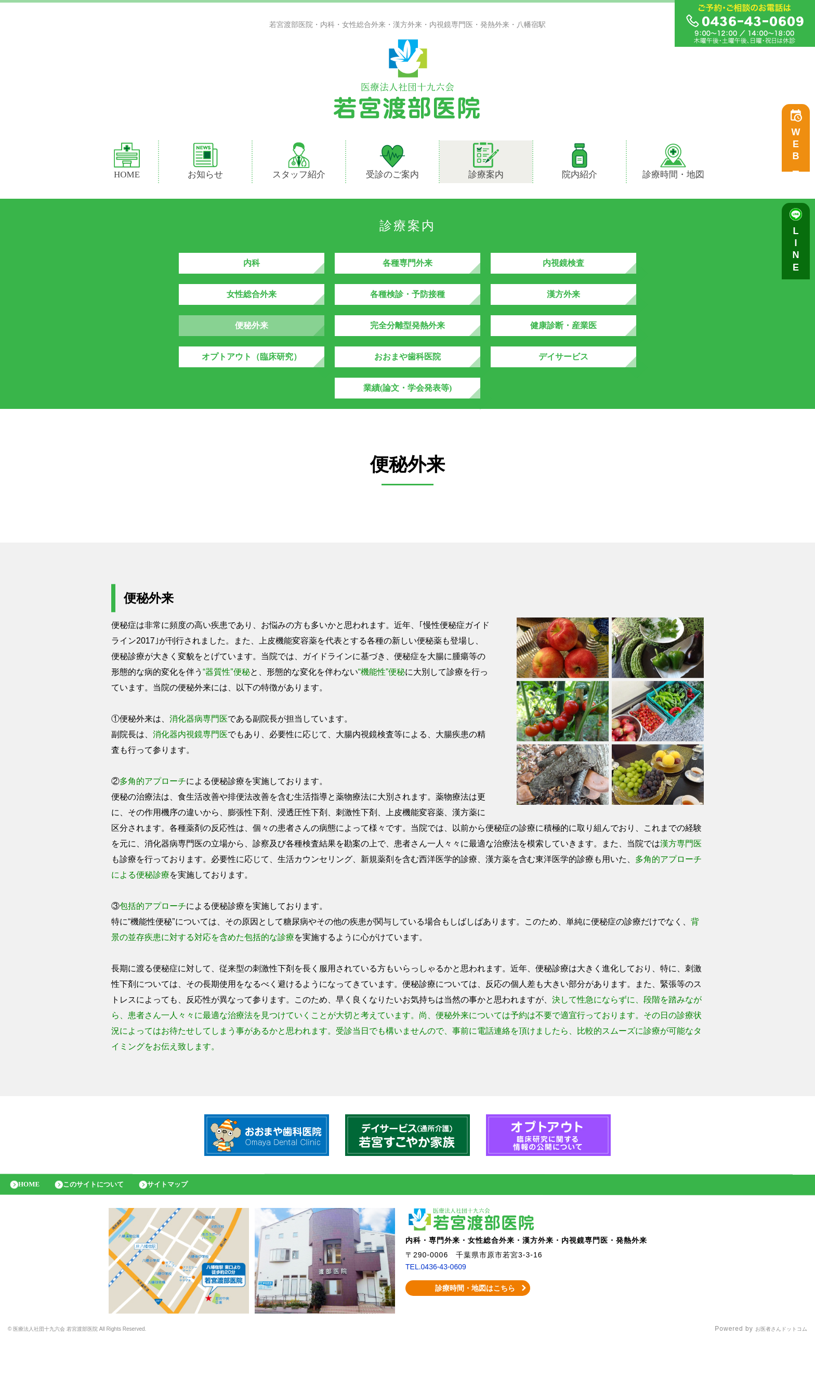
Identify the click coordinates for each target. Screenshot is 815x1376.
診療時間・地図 (673, 163)
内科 (251, 268)
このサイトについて (105, 1215)
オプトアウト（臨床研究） (251, 377)
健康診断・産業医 (563, 341)
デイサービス (563, 377)
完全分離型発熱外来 (407, 341)
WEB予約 (798, 152)
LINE (798, 255)
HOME (127, 163)
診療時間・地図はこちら (468, 1322)
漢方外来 (563, 304)
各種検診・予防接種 (407, 304)
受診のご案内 (392, 163)
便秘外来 (251, 341)
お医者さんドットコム (773, 1363)
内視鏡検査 (563, 268)
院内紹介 (579, 163)
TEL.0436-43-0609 (440, 1300)
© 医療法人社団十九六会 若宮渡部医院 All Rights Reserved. (101, 1363)
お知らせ (205, 163)
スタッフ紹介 (298, 163)
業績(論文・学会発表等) (407, 413)
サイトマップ (189, 1215)
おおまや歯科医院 (407, 377)
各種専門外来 (407, 268)
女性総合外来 (252, 304)
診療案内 (490, 163)
